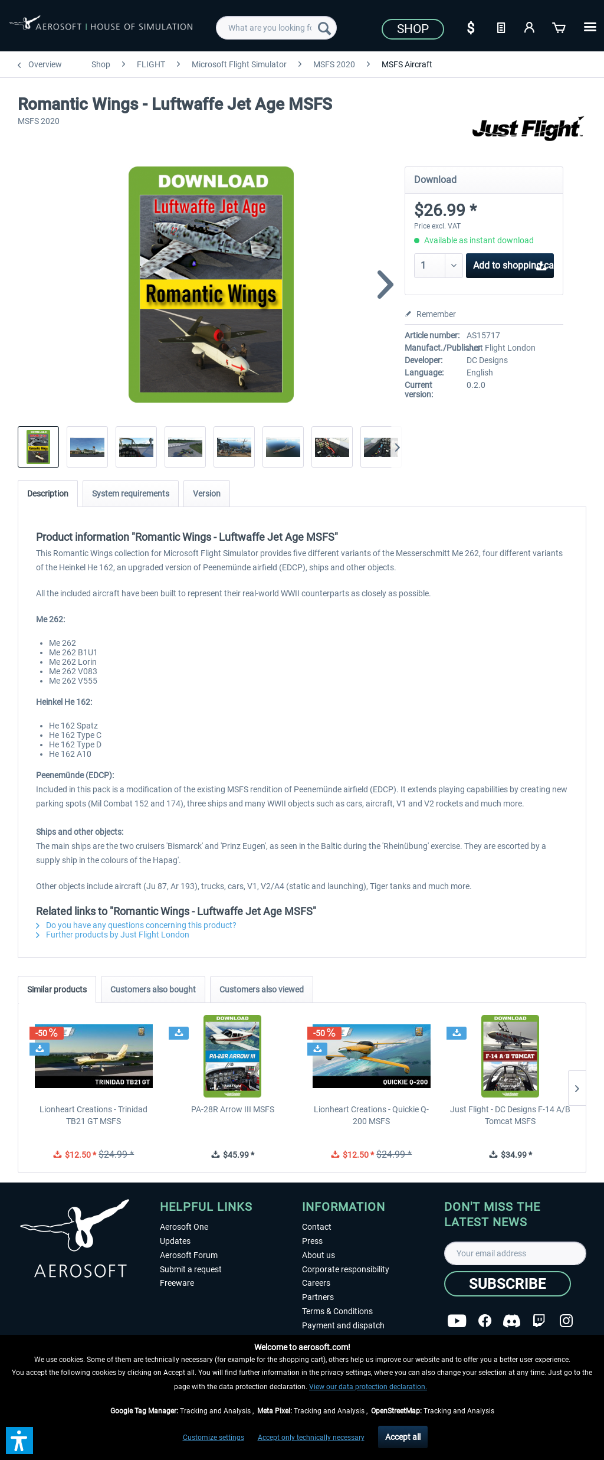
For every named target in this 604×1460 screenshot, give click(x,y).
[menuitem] (276, 28)
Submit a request (191, 1269)
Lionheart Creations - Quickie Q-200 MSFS (371, 1115)
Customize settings (213, 1437)
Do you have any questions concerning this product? (136, 925)
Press (312, 1241)
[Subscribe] (507, 1283)
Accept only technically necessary (311, 1437)
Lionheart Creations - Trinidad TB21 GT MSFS (93, 1115)
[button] (19, 1440)
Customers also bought (153, 989)
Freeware (177, 1283)
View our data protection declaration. (368, 1387)
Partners (318, 1297)
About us (318, 1255)
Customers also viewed (261, 989)
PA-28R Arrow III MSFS (232, 1109)
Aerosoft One (184, 1227)
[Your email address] (515, 1253)
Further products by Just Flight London (112, 934)
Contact (316, 1227)
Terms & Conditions (337, 1311)
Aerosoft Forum (189, 1255)
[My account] (530, 26)
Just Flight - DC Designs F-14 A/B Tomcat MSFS (510, 1115)
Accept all (403, 1437)
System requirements (130, 493)
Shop (413, 29)
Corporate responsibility (345, 1269)
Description (47, 493)
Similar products (57, 989)
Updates (175, 1241)
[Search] (324, 28)
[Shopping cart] (560, 26)
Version (207, 493)
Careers (316, 1283)
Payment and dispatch (343, 1325)
